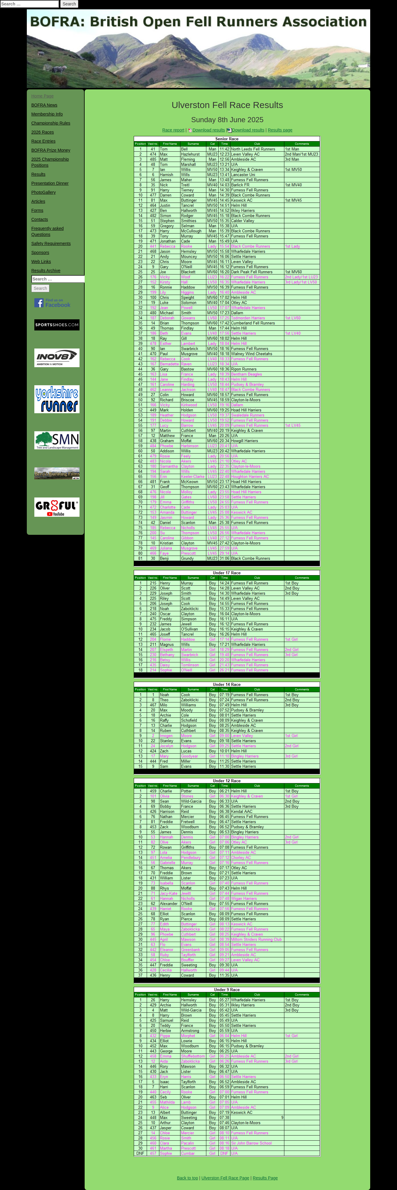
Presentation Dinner (50, 183)
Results (38, 174)
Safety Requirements (51, 243)
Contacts (39, 219)
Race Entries (43, 141)
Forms (37, 210)
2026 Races (42, 132)
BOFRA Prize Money (50, 150)
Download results (208, 130)
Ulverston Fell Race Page (225, 1178)
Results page (280, 130)
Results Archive (45, 270)
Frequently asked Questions (47, 231)
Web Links (41, 261)
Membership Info (47, 114)
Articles (38, 201)
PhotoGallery (43, 192)
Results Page (265, 1178)
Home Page (42, 96)
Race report (173, 130)
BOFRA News (44, 105)
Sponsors (40, 252)
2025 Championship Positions (50, 162)
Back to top (187, 1178)
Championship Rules (50, 123)
